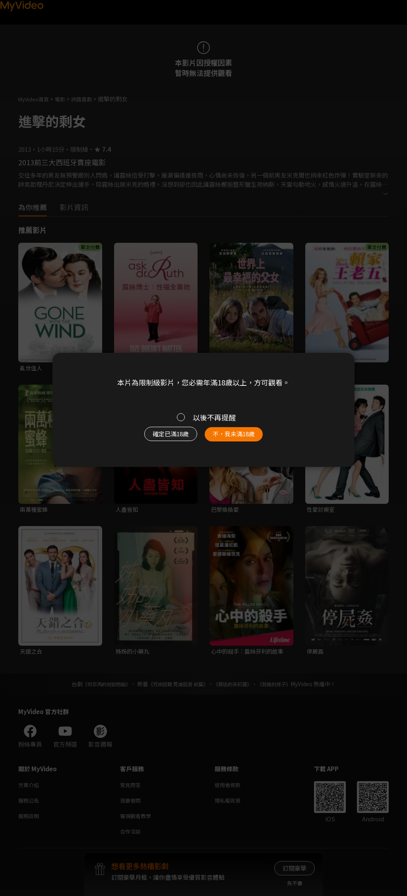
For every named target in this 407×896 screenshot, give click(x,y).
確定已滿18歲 (162, 438)
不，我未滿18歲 (242, 438)
